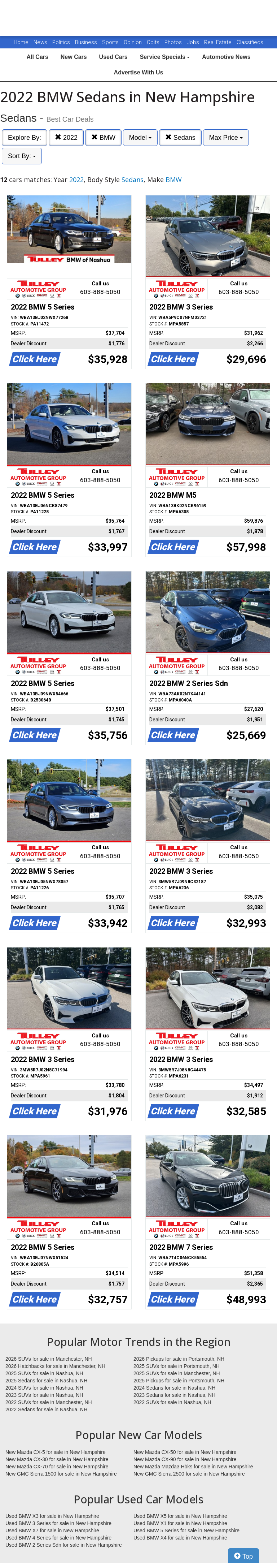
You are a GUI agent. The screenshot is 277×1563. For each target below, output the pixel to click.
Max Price (226, 137)
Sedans (180, 137)
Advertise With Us (138, 72)
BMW (103, 137)
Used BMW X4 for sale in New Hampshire (180, 1538)
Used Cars (113, 57)
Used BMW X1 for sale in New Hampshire (180, 1523)
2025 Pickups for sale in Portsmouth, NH (178, 1380)
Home (21, 42)
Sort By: (22, 156)
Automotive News (226, 57)
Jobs (194, 42)
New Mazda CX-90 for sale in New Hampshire (185, 1459)
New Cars (74, 57)
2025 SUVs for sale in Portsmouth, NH (176, 1366)
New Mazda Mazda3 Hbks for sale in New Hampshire (193, 1466)
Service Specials (165, 57)
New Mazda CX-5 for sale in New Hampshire (55, 1452)
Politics (61, 42)
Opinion (133, 42)
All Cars (37, 57)
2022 (66, 137)
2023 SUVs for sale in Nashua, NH (44, 1395)
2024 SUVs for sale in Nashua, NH (44, 1388)
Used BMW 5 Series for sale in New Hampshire (186, 1530)
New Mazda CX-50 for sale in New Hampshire (185, 1452)
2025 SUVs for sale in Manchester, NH (176, 1373)
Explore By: (24, 137)
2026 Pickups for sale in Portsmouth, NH (178, 1359)
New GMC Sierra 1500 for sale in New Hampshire (61, 1474)
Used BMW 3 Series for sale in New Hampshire (58, 1523)
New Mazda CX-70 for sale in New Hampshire (57, 1466)
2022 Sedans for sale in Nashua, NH (46, 1409)
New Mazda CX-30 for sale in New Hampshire (57, 1459)
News (40, 42)
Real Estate (218, 42)
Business (86, 42)
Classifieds (250, 42)
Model (140, 137)
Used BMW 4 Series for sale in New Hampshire (58, 1538)
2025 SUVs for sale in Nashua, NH (44, 1373)
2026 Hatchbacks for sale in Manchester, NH (55, 1366)
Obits (154, 42)
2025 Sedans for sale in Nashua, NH (46, 1380)
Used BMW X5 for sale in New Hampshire (180, 1516)
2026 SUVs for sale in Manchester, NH (48, 1359)
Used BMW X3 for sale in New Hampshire (52, 1516)
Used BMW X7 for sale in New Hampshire (52, 1530)
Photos (173, 42)
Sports (111, 42)
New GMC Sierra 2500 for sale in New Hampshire (189, 1474)
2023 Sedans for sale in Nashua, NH (174, 1395)
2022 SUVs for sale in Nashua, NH (172, 1402)
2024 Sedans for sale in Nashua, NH (174, 1388)
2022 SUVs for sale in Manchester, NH (48, 1402)
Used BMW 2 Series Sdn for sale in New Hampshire (63, 1545)
